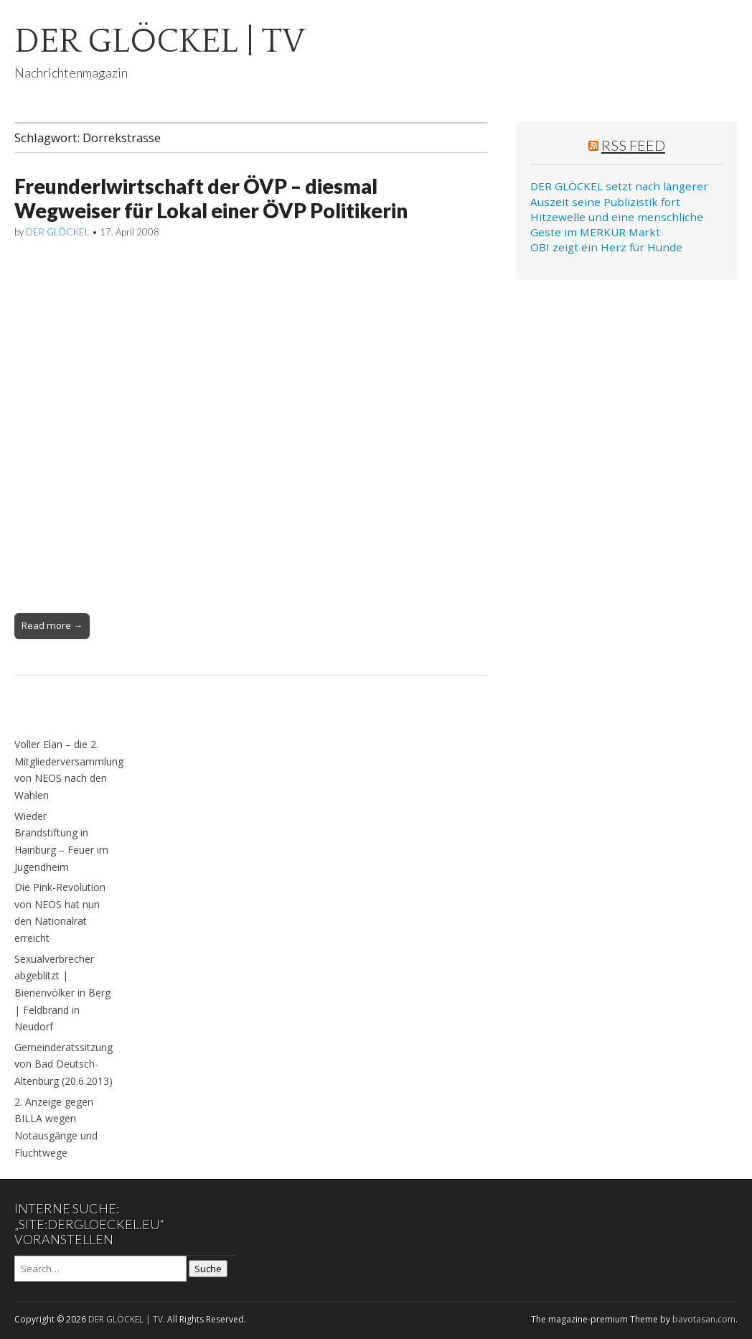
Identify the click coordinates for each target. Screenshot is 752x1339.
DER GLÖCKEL (58, 232)
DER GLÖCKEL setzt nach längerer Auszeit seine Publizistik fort (619, 193)
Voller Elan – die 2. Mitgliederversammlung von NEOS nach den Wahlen (68, 769)
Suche (208, 1268)
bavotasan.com (703, 1319)
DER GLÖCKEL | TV (159, 41)
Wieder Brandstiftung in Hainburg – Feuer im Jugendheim (61, 841)
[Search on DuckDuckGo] (100, 1269)
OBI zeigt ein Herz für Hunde (606, 247)
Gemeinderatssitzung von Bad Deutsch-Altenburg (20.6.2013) (63, 1064)
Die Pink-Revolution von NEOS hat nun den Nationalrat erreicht (59, 912)
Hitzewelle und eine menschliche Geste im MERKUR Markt (616, 224)
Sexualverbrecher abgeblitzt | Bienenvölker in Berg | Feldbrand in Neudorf (62, 993)
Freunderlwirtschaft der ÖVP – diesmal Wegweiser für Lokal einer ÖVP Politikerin (211, 198)
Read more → (52, 625)
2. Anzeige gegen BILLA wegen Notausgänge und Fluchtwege (56, 1127)
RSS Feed (633, 145)
